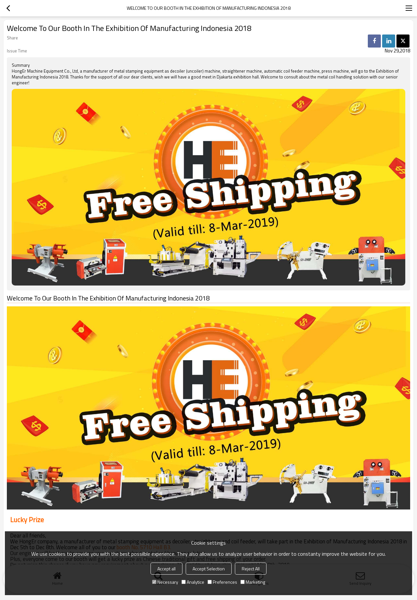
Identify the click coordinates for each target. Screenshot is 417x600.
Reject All (251, 568)
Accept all (166, 568)
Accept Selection (209, 568)
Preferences (222, 582)
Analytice (192, 582)
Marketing (252, 582)
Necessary (165, 582)
